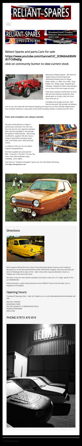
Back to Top (75, 441)
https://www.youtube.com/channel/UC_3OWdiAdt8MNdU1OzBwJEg (40, 57)
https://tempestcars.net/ (17, 164)
